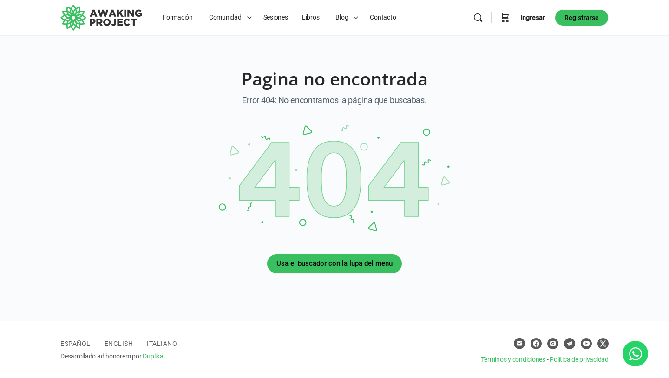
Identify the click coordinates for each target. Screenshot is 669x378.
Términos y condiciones (513, 359)
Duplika (153, 356)
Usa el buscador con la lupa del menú (334, 263)
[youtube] (586, 343)
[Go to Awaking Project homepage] (101, 16)
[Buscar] (478, 17)
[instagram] (552, 343)
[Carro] (505, 17)
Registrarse (581, 17)
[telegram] (569, 343)
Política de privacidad (579, 359)
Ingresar (532, 17)
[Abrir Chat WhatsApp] (635, 353)
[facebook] (536, 343)
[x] (603, 343)
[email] (519, 343)
